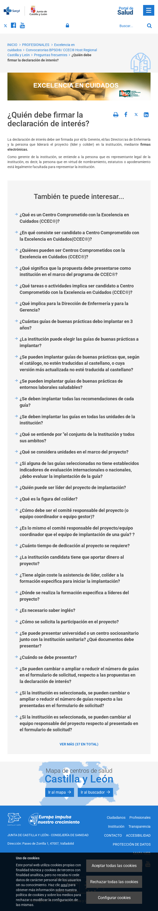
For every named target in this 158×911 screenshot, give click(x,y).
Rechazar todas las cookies (114, 881)
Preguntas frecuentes (50, 55)
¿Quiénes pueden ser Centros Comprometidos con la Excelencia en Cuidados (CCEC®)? (72, 253)
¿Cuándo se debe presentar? (48, 657)
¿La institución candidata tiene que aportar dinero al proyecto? (72, 560)
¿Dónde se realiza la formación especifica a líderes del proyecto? (74, 596)
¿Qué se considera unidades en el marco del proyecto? (74, 452)
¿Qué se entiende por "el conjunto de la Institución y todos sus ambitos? (77, 437)
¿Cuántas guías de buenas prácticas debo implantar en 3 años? (76, 324)
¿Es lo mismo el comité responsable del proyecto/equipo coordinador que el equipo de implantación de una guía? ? (77, 531)
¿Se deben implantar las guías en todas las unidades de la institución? (77, 420)
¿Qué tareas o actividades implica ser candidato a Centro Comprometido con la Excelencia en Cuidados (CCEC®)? (77, 289)
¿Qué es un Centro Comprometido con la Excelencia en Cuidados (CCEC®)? (74, 218)
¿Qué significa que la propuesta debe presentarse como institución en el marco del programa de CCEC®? (75, 271)
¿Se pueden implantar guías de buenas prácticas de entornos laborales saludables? (71, 384)
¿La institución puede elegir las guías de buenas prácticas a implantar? (79, 342)
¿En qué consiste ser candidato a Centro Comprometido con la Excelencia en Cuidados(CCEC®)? (79, 236)
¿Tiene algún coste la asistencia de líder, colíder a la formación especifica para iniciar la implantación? (72, 578)
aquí (64, 885)
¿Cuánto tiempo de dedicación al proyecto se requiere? (75, 545)
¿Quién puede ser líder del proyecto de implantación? (73, 487)
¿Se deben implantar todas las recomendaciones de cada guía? (77, 402)
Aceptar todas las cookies (114, 865)
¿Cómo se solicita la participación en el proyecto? (69, 621)
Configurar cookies (114, 897)
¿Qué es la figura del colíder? (49, 498)
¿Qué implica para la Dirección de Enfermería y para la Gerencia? (74, 307)
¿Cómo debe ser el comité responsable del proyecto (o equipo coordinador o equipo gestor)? (74, 513)
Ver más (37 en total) (79, 744)
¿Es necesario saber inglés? (47, 610)
